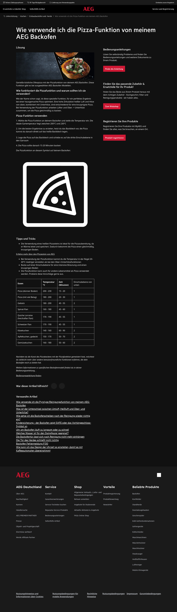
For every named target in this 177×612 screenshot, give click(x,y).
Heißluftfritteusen (139, 559)
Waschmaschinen (139, 537)
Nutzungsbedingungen (113, 593)
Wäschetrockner (138, 543)
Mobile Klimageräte (140, 570)
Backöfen (136, 493)
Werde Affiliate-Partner (25, 537)
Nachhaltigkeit (22, 499)
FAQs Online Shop (81, 515)
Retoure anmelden (81, 499)
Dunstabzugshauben (140, 510)
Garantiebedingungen (150, 593)
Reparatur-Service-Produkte (56, 510)
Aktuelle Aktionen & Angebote (86, 510)
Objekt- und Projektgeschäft (27, 526)
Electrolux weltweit (24, 532)
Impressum (132, 593)
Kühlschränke (137, 532)
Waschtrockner (138, 548)
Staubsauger (137, 553)
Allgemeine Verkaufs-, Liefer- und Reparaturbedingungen (88, 493)
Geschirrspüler (138, 515)
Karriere (19, 504)
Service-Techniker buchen (55, 504)
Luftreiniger (137, 564)
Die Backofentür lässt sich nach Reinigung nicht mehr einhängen (50, 436)
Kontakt (48, 493)
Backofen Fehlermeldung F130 (32, 443)
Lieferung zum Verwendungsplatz (62, 2)
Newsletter (107, 504)
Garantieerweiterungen (54, 499)
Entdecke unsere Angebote (163, 2)
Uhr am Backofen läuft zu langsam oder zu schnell (42, 429)
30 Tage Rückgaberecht (36, 2)
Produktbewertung (110, 499)
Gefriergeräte (137, 526)
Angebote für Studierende (84, 504)
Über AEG (20, 493)
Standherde (137, 504)
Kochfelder (136, 499)
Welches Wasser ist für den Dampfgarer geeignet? (42, 433)
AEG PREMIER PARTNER (26, 515)
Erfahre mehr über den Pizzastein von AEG (35, 253)
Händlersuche (21, 510)
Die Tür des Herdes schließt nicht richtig (37, 439)
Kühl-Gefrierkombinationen (143, 521)
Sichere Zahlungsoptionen (13, 2)
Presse (19, 521)
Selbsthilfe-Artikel (52, 521)
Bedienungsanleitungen (54, 515)
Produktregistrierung (111, 493)
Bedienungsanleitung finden (28, 375)
